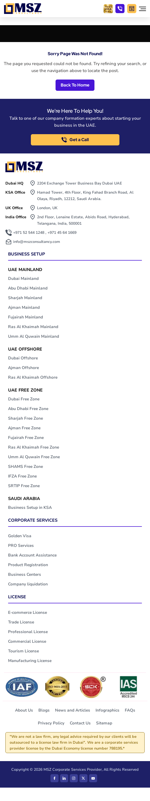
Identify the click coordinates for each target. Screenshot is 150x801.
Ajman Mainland (24, 307)
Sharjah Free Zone (25, 418)
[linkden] (64, 778)
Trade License (21, 622)
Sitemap (104, 723)
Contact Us (80, 723)
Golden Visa (19, 536)
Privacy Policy (51, 723)
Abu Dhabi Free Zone (28, 408)
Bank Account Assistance (32, 555)
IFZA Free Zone (22, 476)
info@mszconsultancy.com (36, 241)
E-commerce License (27, 612)
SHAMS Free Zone (25, 466)
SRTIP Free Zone (24, 485)
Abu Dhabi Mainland (27, 288)
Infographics (107, 710)
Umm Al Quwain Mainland (33, 336)
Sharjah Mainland (25, 297)
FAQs (130, 710)
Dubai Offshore (23, 358)
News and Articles (72, 710)
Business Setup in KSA (30, 507)
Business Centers (24, 574)
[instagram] (74, 778)
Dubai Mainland (23, 278)
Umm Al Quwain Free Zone (34, 457)
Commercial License (27, 641)
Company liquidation (28, 584)
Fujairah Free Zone (26, 437)
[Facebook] (54, 778)
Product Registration (28, 564)
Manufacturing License (30, 660)
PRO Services (21, 545)
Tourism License (23, 651)
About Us (24, 710)
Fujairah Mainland (25, 317)
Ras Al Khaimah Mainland (33, 326)
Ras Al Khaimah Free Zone (33, 447)
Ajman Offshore (23, 367)
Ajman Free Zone (24, 428)
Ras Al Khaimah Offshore (32, 377)
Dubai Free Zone (23, 399)
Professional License (28, 631)
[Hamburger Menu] (142, 8)
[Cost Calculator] (131, 8)
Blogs (44, 710)
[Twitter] (83, 778)
